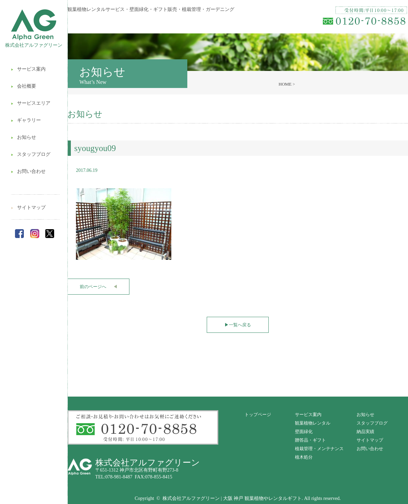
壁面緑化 (304, 431)
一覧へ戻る (237, 324)
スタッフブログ (30, 154)
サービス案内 (28, 69)
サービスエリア (30, 103)
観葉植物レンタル (312, 423)
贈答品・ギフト (310, 440)
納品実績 (365, 431)
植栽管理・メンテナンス (319, 448)
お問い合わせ (28, 171)
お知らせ (23, 137)
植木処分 (304, 457)
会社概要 (23, 86)
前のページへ (98, 286)
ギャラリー (26, 120)
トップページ (258, 414)
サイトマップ (28, 207)
